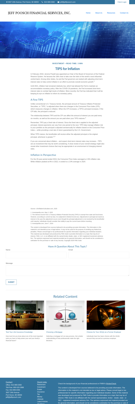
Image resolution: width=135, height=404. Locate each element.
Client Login (122, 2)
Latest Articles (42, 401)
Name (8, 250)
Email (71, 250)
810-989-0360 (48, 2)
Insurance (41, 392)
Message (9, 263)
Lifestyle (40, 399)
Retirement (41, 384)
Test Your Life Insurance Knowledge (19, 332)
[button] (88, 13)
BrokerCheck (111, 384)
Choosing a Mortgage (54, 332)
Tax (38, 394)
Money (39, 397)
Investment (41, 387)
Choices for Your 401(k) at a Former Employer (104, 332)
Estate (39, 389)
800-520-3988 (18, 387)
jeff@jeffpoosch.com (66, 2)
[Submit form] (11, 282)
